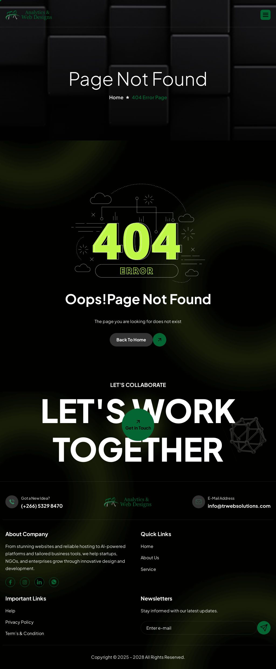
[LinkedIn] (39, 582)
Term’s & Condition (24, 633)
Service (148, 569)
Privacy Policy (19, 622)
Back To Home (131, 339)
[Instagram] (25, 582)
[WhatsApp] (54, 582)
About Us (150, 557)
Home (147, 546)
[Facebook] (10, 582)
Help (10, 610)
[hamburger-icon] (265, 15)
